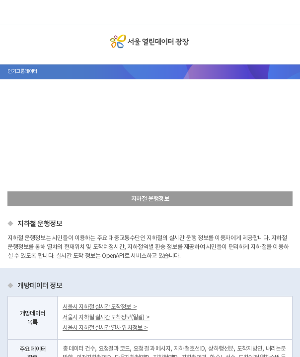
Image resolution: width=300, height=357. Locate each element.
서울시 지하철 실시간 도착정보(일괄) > (106, 317)
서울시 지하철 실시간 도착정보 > (100, 307)
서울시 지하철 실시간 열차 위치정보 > (105, 328)
